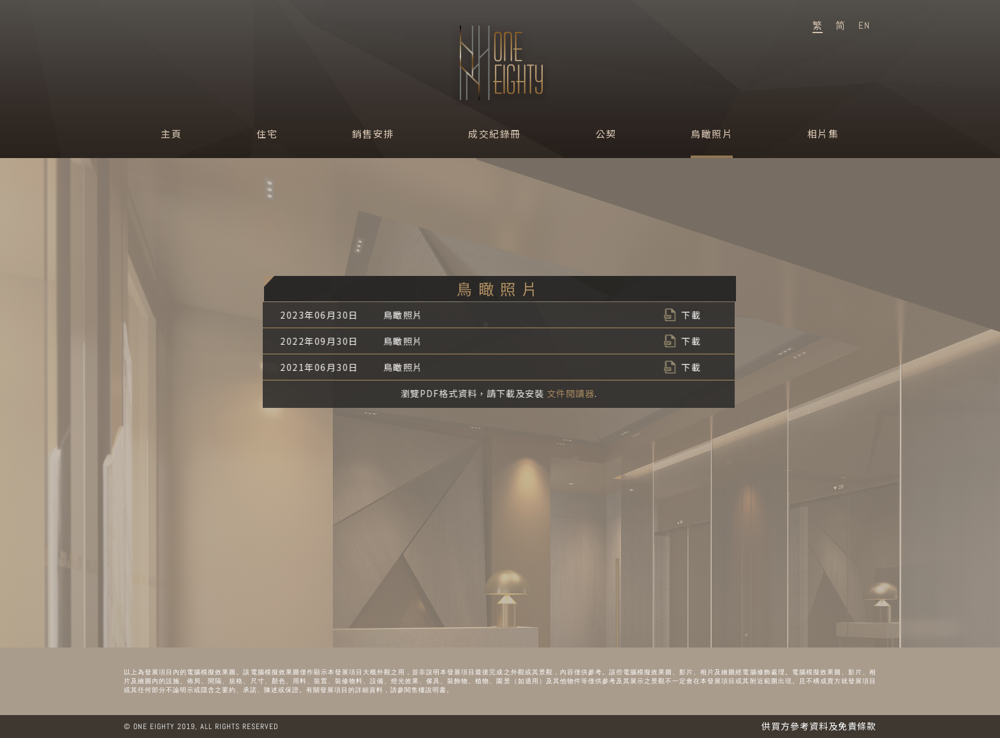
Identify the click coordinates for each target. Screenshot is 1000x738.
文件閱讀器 (570, 393)
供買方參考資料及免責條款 (818, 726)
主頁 (171, 133)
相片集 (823, 133)
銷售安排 (373, 133)
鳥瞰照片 (712, 133)
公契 (606, 133)
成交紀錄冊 (494, 133)
